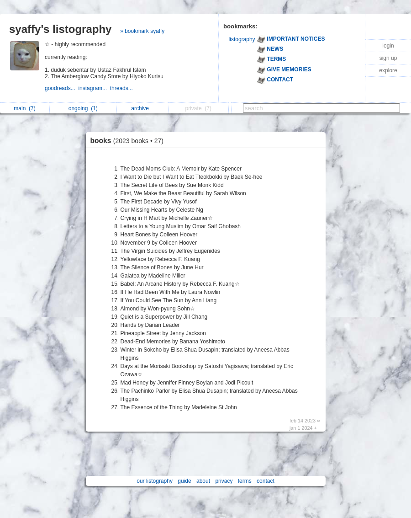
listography (242, 39)
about (203, 481)
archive (142, 108)
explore (388, 70)
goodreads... (61, 88)
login (388, 46)
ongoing (83, 108)
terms (245, 481)
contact (265, 481)
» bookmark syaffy (142, 31)
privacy (223, 481)
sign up (388, 58)
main (24, 108)
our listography (155, 481)
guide (184, 481)
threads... (122, 88)
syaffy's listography (60, 29)
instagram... (94, 88)
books (129, 140)
